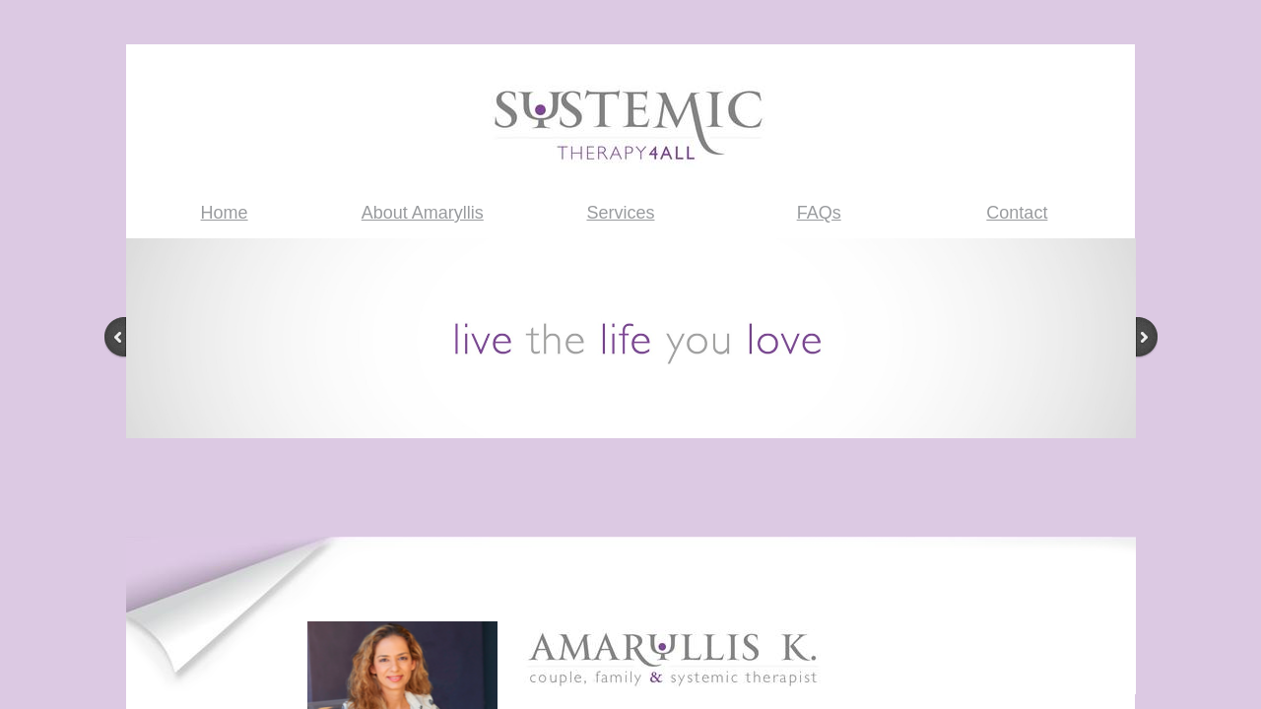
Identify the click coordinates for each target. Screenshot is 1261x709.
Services (620, 213)
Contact (1016, 213)
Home (224, 213)
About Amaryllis (423, 213)
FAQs (819, 213)
